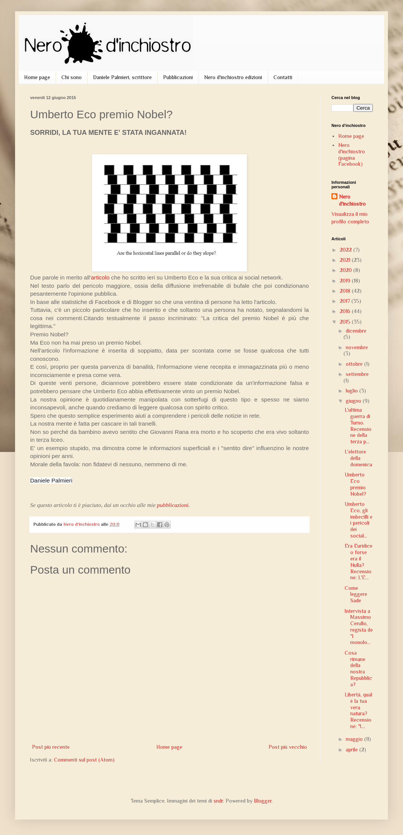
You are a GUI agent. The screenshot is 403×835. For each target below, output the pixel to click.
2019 (346, 281)
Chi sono (71, 77)
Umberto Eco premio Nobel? (355, 484)
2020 (346, 270)
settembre (357, 374)
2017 (345, 301)
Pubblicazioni (178, 77)
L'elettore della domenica (358, 458)
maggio (355, 739)
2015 (346, 322)
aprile (352, 749)
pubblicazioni (173, 505)
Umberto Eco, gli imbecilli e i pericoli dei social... (358, 520)
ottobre (355, 364)
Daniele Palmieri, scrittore (122, 77)
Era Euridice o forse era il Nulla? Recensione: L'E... (358, 561)
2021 (346, 260)
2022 (346, 250)
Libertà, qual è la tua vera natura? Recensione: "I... (358, 710)
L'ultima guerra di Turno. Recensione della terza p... (358, 425)
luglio (352, 391)
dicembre (356, 331)
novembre (357, 347)
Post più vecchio (288, 747)
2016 (346, 311)
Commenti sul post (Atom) (84, 760)
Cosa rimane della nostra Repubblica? (358, 668)
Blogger (263, 801)
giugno (354, 401)
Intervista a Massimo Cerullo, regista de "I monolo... (359, 627)
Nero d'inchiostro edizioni (233, 77)
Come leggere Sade (356, 594)
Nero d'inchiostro (352, 200)
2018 (346, 291)
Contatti (282, 77)
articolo (100, 277)
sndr (218, 801)
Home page (37, 77)
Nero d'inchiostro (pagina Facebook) (351, 154)
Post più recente (51, 747)
